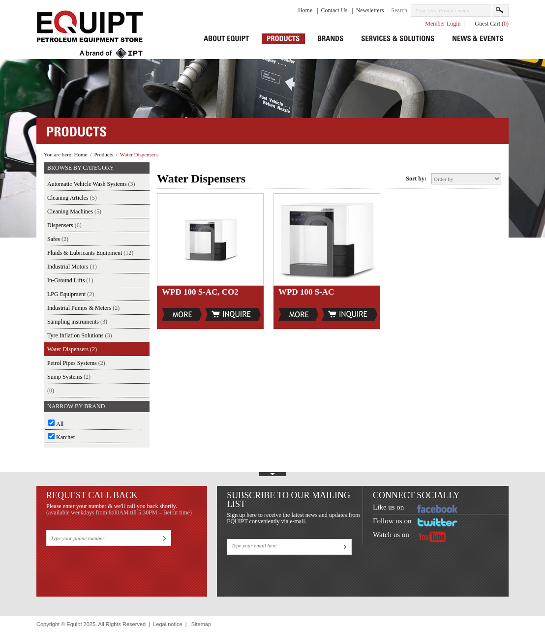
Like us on (388, 507)
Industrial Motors (72, 266)
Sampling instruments (77, 321)
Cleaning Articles (72, 197)
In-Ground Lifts (70, 280)
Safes (57, 239)
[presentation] (121, 567)
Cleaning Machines (74, 211)
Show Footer (272, 472)
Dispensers (64, 225)
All (59, 424)
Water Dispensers (139, 154)
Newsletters (370, 10)
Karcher (65, 437)
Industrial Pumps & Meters (83, 307)
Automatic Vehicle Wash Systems (91, 184)
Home (306, 10)
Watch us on (391, 535)
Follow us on (392, 521)
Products (103, 154)
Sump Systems (69, 376)
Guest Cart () (492, 23)
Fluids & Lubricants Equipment (90, 252)
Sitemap (201, 624)
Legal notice (167, 624)
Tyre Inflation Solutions (79, 335)
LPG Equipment (70, 294)
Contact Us (335, 10)
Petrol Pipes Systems (76, 363)
